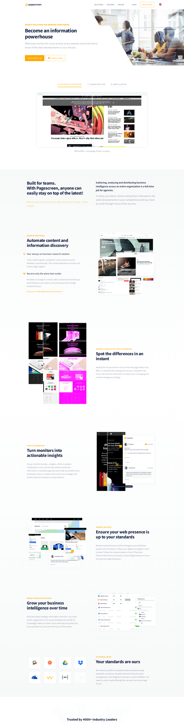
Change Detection (96, 84)
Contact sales (55, 58)
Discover (110, 4)
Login (134, 4)
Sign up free (147, 4)
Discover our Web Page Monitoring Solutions (44, 291)
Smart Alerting (118, 84)
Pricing (121, 4)
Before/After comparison (70, 84)
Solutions (98, 4)
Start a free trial (35, 58)
